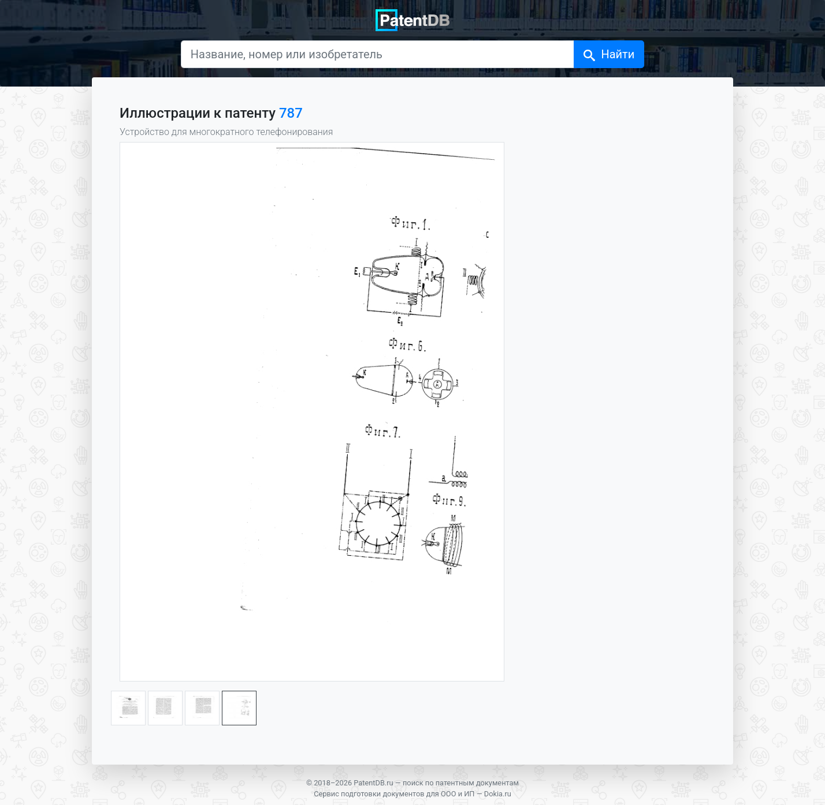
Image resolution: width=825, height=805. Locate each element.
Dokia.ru (497, 793)
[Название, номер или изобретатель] (378, 54)
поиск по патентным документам (461, 782)
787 (291, 113)
